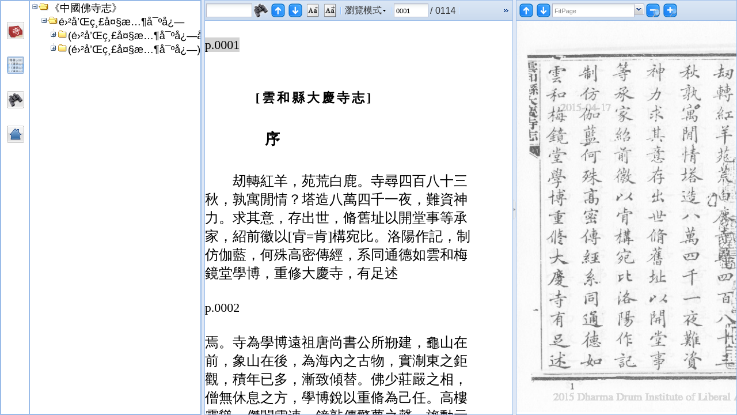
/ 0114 (442, 10)
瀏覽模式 (363, 10)
